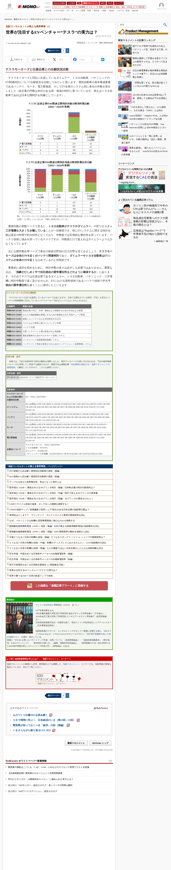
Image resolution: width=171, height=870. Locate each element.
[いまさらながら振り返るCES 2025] (34, 730)
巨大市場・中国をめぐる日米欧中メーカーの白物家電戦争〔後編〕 (41, 553)
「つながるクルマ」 (127, 182)
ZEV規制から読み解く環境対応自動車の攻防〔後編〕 (35, 471)
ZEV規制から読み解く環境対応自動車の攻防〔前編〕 (35, 476)
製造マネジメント (21, 19)
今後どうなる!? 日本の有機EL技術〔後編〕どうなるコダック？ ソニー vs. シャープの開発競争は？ (57, 537)
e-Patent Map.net (44, 634)
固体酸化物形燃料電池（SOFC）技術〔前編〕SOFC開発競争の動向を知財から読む (49, 531)
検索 (165, 24)
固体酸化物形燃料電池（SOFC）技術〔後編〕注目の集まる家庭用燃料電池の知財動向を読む (54, 526)
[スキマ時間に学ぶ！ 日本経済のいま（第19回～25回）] (46, 720)
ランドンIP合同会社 (44, 605)
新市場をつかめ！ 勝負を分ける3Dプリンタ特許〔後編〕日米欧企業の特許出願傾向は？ (52, 487)
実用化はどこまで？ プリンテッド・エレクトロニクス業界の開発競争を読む (47, 515)
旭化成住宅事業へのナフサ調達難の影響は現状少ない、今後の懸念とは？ (150, 221)
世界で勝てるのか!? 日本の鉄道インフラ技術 (31, 575)
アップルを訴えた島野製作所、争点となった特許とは (35, 482)
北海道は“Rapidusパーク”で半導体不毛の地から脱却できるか (150, 234)
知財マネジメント (71, 664)
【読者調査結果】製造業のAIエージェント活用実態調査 (35, 773)
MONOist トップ (100, 743)
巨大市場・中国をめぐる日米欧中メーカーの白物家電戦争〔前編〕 (41, 559)
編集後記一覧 (162, 241)
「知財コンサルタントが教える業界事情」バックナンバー (34, 466)
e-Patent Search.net (61, 634)
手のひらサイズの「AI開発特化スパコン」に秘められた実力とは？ (40, 779)
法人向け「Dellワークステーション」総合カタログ (32, 791)
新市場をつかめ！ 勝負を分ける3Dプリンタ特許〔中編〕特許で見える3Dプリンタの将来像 (53, 493)
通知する (41, 59)
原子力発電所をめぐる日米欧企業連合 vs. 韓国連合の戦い (37, 564)
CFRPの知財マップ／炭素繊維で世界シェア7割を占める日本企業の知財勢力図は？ (49, 509)
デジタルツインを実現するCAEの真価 (135, 169)
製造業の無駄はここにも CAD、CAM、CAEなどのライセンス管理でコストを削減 (48, 767)
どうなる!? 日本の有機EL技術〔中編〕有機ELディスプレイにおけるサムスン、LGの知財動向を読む (58, 542)
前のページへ (54, 50)
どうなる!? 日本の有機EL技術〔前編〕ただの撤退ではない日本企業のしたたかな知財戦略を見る (56, 548)
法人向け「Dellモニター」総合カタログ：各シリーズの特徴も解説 (40, 785)
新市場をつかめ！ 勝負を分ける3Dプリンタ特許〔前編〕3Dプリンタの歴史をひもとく (51, 498)
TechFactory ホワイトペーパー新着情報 (26, 761)
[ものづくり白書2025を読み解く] (32, 715)
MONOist (8, 19)
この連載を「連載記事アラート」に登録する (62, 585)
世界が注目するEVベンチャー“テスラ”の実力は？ (33, 570)
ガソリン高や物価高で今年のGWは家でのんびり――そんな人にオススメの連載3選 (150, 209)
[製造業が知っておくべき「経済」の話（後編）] (41, 725)
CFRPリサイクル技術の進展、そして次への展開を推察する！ (39, 504)
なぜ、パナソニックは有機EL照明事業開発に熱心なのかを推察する (42, 520)
